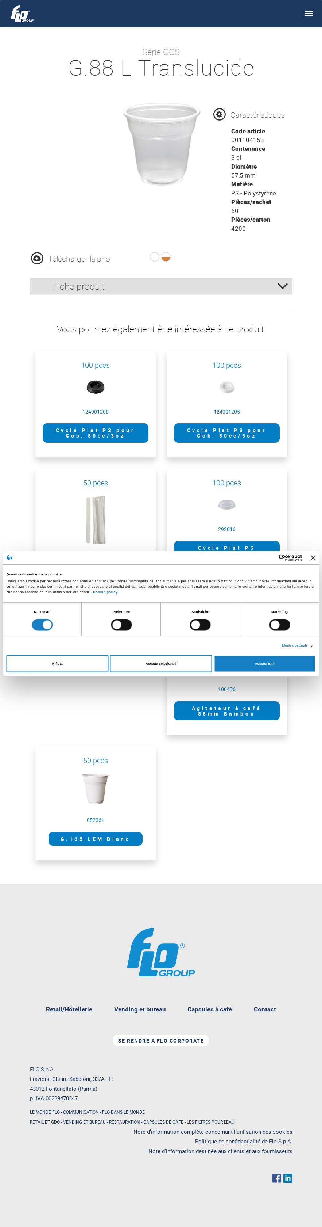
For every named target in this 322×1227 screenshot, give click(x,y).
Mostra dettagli (294, 646)
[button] (155, 256)
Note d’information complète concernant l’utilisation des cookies (212, 1131)
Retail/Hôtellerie (69, 1009)
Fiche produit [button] (170, 286)
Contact (265, 1009)
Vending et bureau (142, 1011)
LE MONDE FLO (45, 1112)
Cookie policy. (106, 592)
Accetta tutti (265, 664)
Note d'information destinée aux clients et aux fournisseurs (220, 1151)
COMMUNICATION (81, 1112)
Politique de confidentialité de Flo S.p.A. (243, 1141)
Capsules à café (209, 1009)
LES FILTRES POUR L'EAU (210, 1122)
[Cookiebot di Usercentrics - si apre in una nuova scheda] (270, 557)
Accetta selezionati (161, 664)
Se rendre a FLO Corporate (161, 1040)
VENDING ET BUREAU (84, 1122)
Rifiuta (57, 664)
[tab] (161, 286)
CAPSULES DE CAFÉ (163, 1122)
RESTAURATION (124, 1122)
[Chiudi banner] (313, 557)
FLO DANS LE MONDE (123, 1112)
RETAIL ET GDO (45, 1122)
